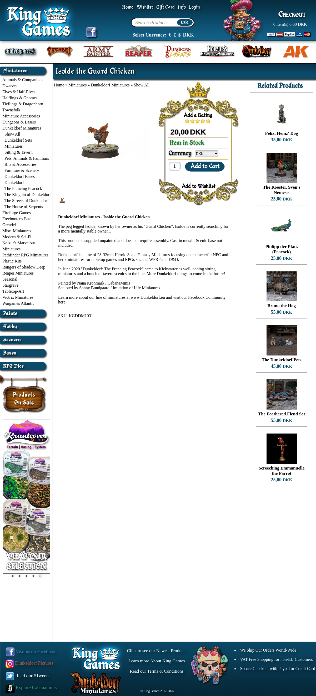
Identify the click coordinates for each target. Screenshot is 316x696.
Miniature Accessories (21, 116)
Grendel (9, 225)
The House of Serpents (23, 206)
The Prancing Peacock (23, 188)
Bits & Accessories (20, 164)
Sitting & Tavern (18, 152)
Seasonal (9, 279)
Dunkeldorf (14, 182)
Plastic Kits (12, 261)
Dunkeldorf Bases (19, 176)
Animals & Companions (22, 80)
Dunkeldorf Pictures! (30, 663)
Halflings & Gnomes (19, 98)
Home (127, 7)
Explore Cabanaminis (31, 687)
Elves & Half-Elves (18, 92)
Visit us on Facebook (31, 651)
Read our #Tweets (27, 675)
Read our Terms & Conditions (156, 671)
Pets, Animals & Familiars (26, 158)
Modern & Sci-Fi (16, 237)
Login (194, 7)
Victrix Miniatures (17, 297)
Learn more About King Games (156, 660)
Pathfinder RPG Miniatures (25, 255)
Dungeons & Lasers (19, 122)
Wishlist (145, 7)
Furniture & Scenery (21, 170)
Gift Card (165, 7)
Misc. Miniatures (16, 231)
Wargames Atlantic (18, 303)
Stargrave (10, 285)
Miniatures (13, 146)
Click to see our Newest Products (156, 650)
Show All (12, 134)
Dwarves (9, 86)
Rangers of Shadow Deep (23, 267)
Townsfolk (11, 110)
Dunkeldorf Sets (18, 140)
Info (182, 7)
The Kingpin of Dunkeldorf (27, 194)
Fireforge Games (16, 212)
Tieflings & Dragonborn (22, 104)
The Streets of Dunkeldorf (26, 200)
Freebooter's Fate (16, 218)
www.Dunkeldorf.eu (148, 297)
